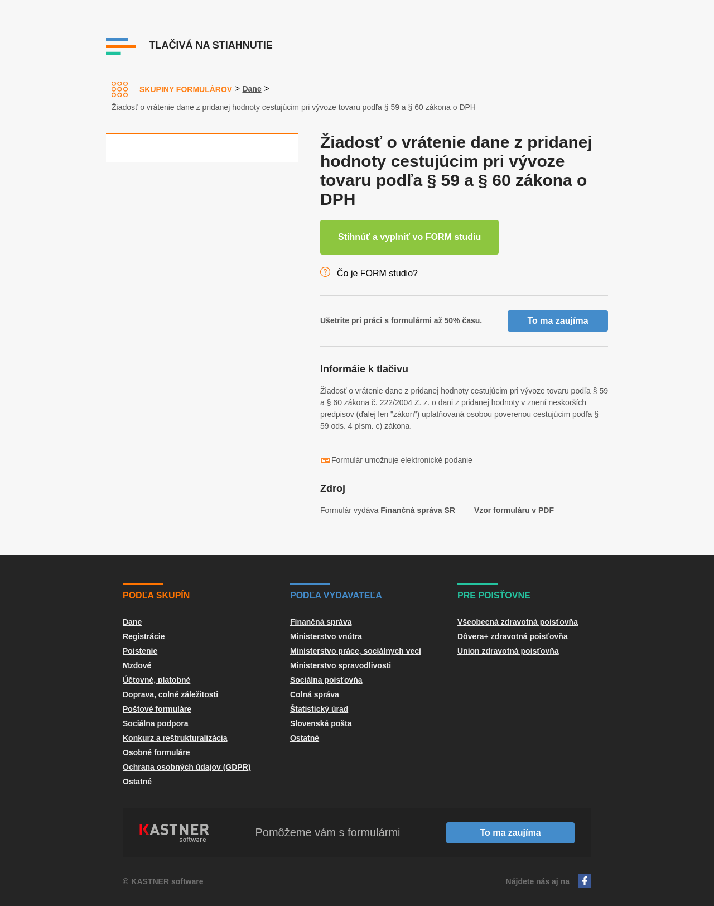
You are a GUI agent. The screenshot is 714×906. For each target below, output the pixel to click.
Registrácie (144, 636)
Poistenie (140, 650)
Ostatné (137, 781)
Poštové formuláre (157, 708)
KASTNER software (167, 881)
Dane (251, 88)
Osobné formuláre (156, 752)
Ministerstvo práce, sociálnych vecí (355, 650)
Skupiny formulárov (185, 89)
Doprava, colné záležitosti (170, 694)
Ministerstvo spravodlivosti (340, 665)
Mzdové (137, 665)
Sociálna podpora (155, 723)
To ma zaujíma (557, 320)
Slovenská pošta (321, 723)
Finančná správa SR (417, 510)
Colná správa (314, 694)
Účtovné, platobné (156, 679)
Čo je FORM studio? (377, 273)
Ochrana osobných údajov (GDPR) (186, 767)
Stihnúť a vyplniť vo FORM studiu (409, 237)
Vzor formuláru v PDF (514, 510)
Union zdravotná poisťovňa (508, 650)
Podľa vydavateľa (336, 595)
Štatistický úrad (319, 708)
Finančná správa (321, 621)
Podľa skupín (156, 595)
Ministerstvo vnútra (326, 636)
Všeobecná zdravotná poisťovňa (517, 621)
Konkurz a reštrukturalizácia (175, 738)
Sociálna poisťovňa (326, 679)
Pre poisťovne (493, 595)
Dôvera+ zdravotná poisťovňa (512, 636)
